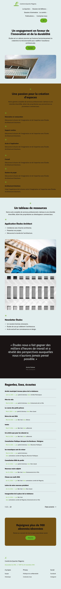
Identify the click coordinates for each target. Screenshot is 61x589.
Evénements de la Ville (37, 403)
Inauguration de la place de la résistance (19, 494)
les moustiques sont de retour (15, 449)
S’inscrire (30, 538)
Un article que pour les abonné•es (16, 433)
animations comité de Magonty (17, 455)
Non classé (33, 411)
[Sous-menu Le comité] (46, 12)
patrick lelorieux (22, 394)
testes (7, 424)
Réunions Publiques (36, 444)
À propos (30, 48)
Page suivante (50, 507)
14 (10, 507)
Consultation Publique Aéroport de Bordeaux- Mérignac (24, 441)
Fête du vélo (9, 399)
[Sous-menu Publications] (34, 16)
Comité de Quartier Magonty (28, 4)
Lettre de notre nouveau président (17, 485)
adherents (29, 428)
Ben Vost (20, 419)
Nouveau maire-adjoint (13, 469)
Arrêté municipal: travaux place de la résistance (21, 391)
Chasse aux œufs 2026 (12, 477)
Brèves (28, 419)
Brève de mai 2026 (11, 416)
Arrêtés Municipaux (36, 394)
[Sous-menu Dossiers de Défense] (46, 8)
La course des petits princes (14, 408)
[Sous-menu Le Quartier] (30, 8)
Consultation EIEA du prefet (14, 460)
